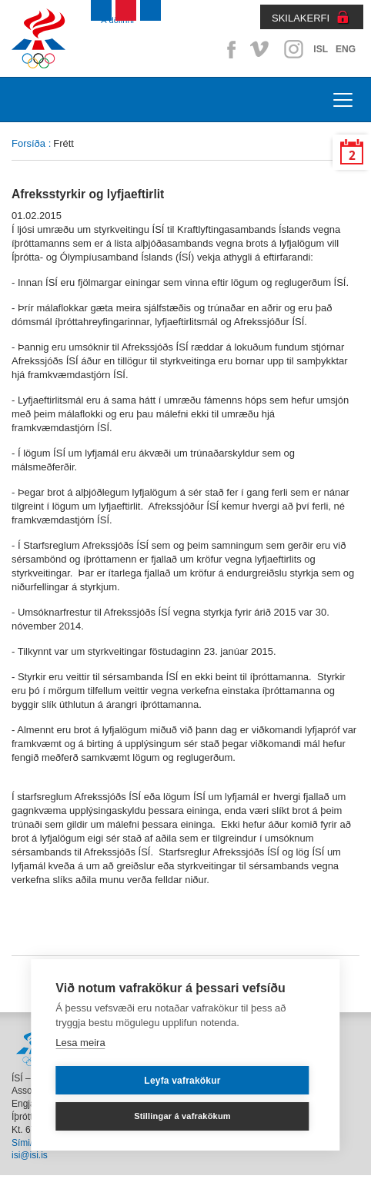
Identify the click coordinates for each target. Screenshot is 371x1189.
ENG (346, 49)
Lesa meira (80, 1042)
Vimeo (261, 49)
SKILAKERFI (300, 18)
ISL (320, 49)
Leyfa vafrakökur (182, 1080)
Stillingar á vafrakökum (182, 1116)
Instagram (293, 49)
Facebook (228, 49)
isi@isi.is (30, 1155)
